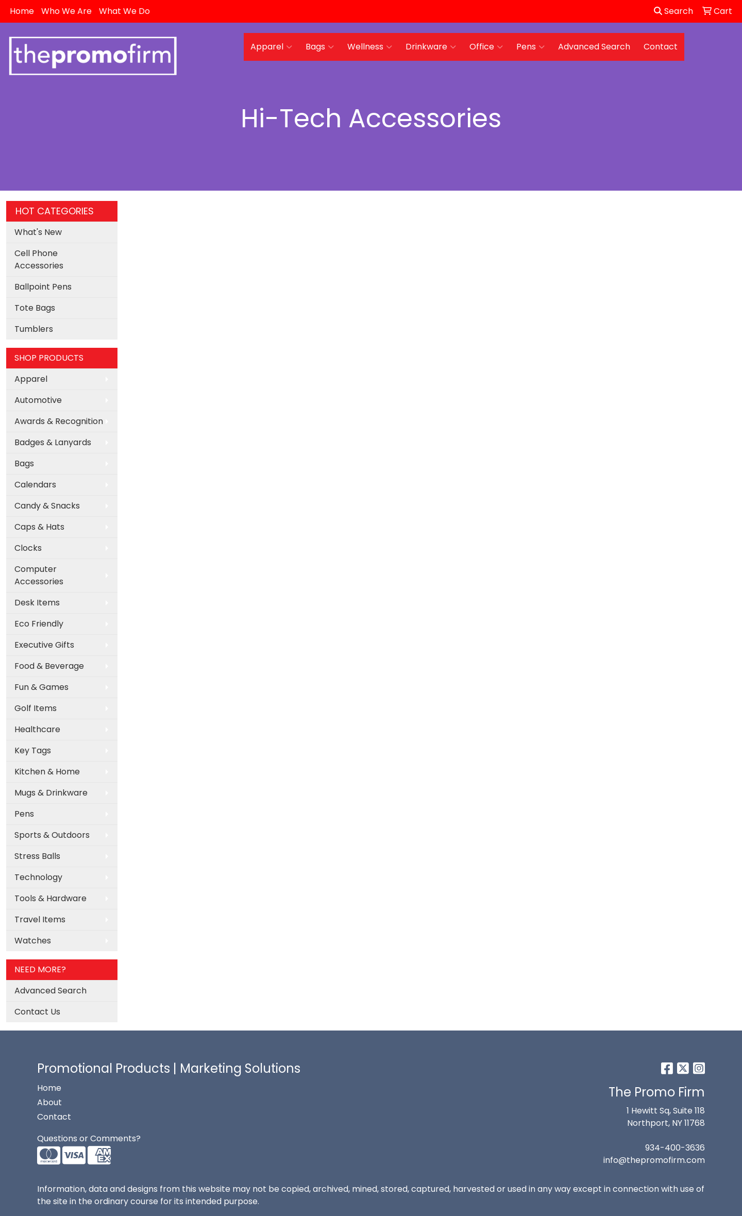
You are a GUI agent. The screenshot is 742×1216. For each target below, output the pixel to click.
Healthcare (37, 729)
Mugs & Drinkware (51, 793)
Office (486, 47)
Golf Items (35, 708)
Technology (38, 877)
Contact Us (37, 1012)
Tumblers (33, 329)
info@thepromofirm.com (654, 1160)
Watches (32, 941)
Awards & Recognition (58, 421)
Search (673, 11)
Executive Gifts (44, 645)
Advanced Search (594, 47)
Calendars (35, 485)
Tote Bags (34, 308)
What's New (38, 232)
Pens (530, 47)
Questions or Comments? (89, 1138)
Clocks (28, 548)
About (49, 1102)
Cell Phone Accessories (38, 259)
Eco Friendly (38, 624)
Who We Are (66, 11)
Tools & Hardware (50, 898)
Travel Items (39, 919)
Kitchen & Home (47, 772)
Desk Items (37, 603)
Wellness (369, 47)
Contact (661, 47)
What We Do (124, 11)
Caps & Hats (39, 527)
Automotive (38, 400)
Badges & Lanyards (52, 442)
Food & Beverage (49, 666)
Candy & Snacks (47, 506)
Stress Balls (37, 856)
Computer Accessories (38, 575)
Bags (320, 47)
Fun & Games (41, 687)
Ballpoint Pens (43, 287)
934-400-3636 (675, 1148)
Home (22, 11)
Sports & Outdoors (52, 835)
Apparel (271, 47)
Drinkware (431, 47)
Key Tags (32, 750)
